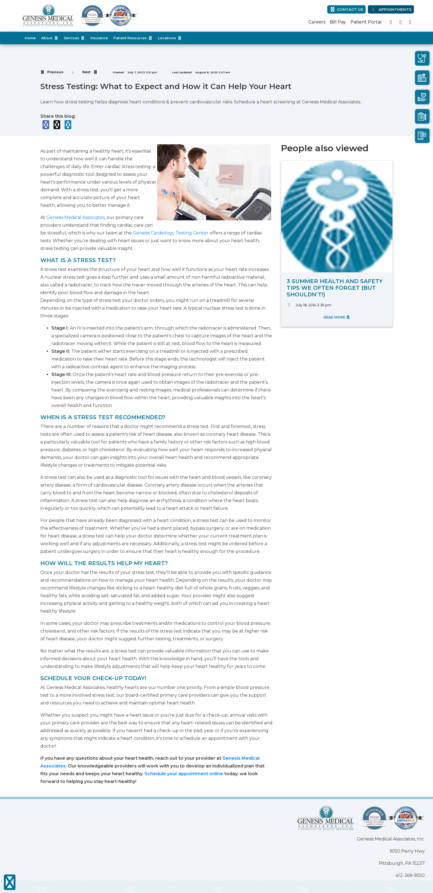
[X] (400, 22)
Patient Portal (366, 22)
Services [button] (74, 38)
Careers (316, 22)
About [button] (49, 38)
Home (30, 38)
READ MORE (337, 317)
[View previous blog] (51, 72)
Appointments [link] (390, 9)
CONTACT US (346, 9)
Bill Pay (338, 22)
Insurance (99, 38)
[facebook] (390, 22)
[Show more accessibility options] (9, 882)
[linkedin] (410, 22)
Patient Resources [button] (132, 38)
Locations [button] (170, 38)
